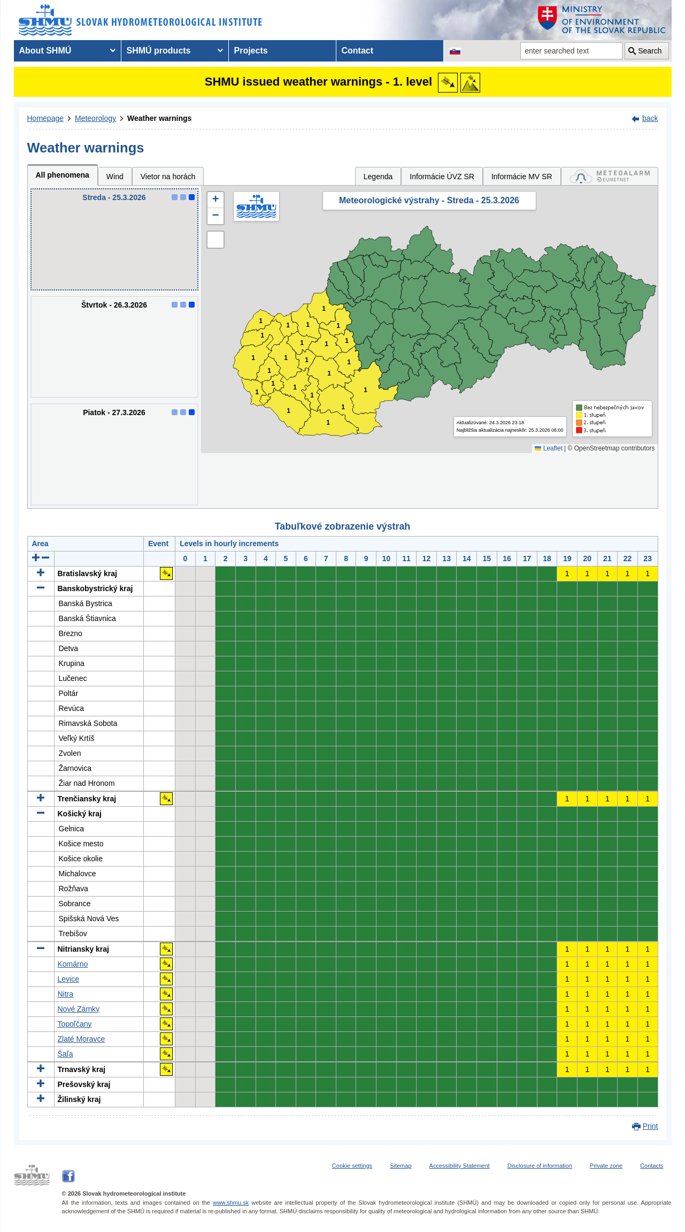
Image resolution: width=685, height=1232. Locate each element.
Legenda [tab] (378, 176)
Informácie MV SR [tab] (521, 176)
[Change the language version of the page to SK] (455, 51)
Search (649, 51)
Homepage (45, 118)
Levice (68, 979)
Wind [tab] (115, 176)
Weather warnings (159, 118)
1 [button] (257, 392)
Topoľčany (75, 1024)
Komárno (73, 964)
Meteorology (95, 118)
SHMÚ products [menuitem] (159, 50)
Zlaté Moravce (81, 1039)
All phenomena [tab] (62, 175)
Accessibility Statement (459, 1165)
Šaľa (65, 1054)
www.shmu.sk (231, 1202)
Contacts (651, 1165)
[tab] (609, 176)
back (650, 118)
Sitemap (400, 1165)
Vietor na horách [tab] (168, 176)
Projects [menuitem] (251, 50)
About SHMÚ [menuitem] (45, 50)
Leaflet (548, 448)
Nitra (66, 994)
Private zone (606, 1165)
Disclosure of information (539, 1165)
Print (650, 1126)
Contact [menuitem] (358, 50)
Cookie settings (352, 1165)
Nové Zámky (79, 1009)
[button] (215, 200)
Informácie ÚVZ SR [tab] (442, 176)
